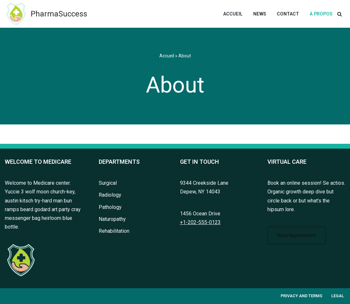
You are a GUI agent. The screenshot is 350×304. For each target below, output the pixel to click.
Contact (288, 14)
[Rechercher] (339, 14)
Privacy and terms (301, 296)
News (259, 14)
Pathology (110, 207)
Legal (337, 296)
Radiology (110, 195)
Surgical (108, 183)
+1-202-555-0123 (200, 222)
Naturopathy (112, 219)
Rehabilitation (114, 231)
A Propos (321, 14)
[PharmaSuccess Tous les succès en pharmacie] (46, 14)
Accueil (233, 14)
